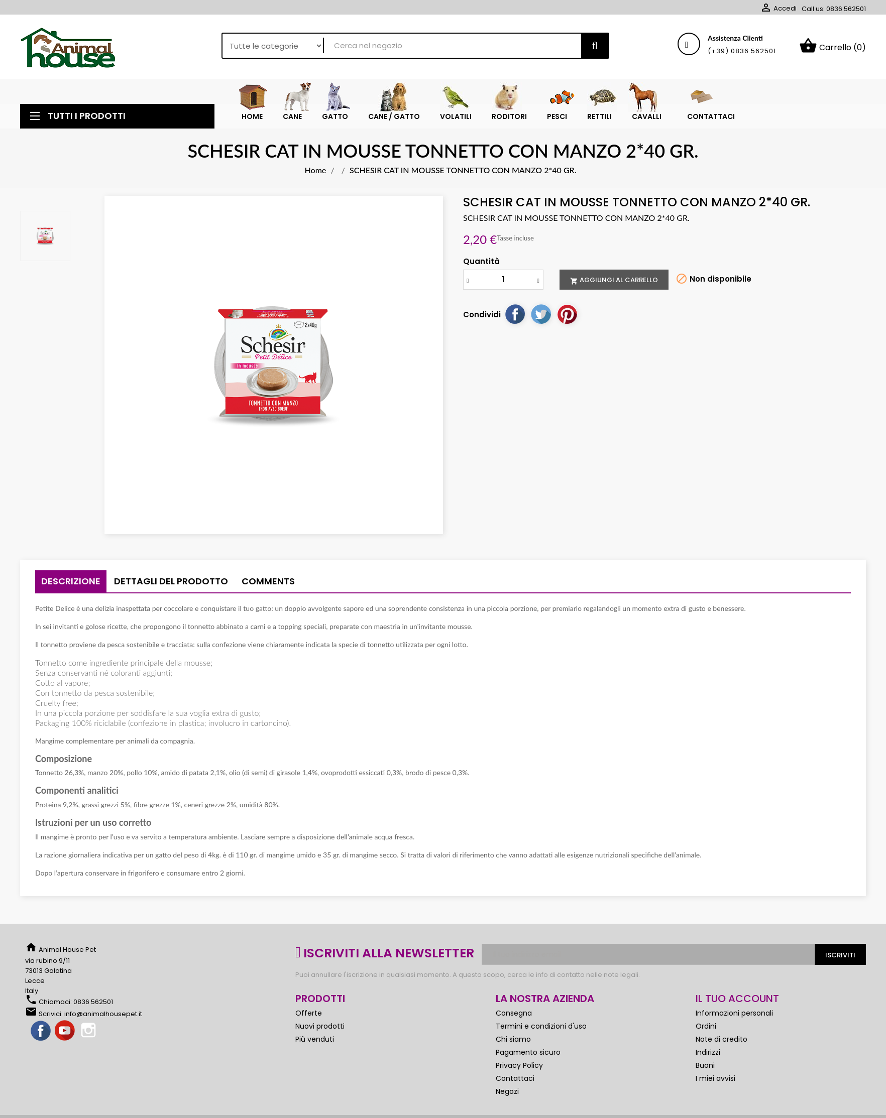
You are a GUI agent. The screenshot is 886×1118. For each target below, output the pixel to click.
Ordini (706, 1026)
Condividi (515, 314)
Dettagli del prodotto (171, 581)
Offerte (308, 1013)
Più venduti (314, 1039)
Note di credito (721, 1039)
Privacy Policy (519, 1065)
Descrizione (70, 581)
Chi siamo (513, 1039)
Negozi (507, 1091)
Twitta (541, 314)
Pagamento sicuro (528, 1052)
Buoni (705, 1065)
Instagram (89, 1031)
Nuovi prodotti (320, 1026)
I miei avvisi (715, 1078)
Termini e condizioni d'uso (541, 1026)
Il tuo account (737, 998)
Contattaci (515, 1078)
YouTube (65, 1031)
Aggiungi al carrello (614, 280)
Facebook (41, 1031)
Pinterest (567, 314)
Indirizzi (708, 1052)
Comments (268, 581)
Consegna (514, 1013)
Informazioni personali (734, 1013)
